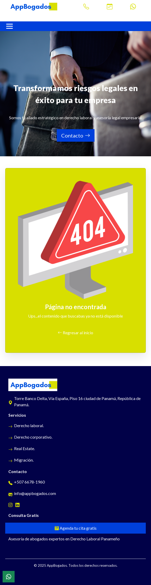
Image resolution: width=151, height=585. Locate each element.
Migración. (21, 459)
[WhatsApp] (9, 576)
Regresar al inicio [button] (75, 332)
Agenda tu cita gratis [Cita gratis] (76, 528)
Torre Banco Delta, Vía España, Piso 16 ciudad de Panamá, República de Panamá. (74, 401)
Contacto (75, 135)
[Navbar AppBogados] (9, 26)
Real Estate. (21, 448)
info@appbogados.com (32, 493)
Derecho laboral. (26, 425)
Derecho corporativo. (30, 436)
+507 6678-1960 (26, 481)
